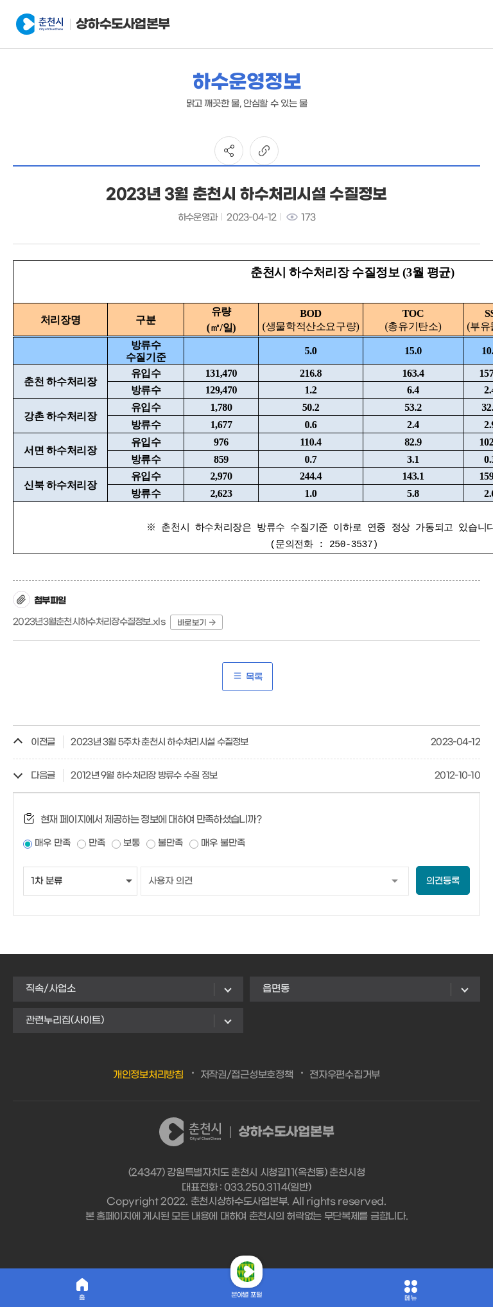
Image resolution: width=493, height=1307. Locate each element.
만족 (97, 843)
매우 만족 (53, 843)
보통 (131, 843)
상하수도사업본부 (79, 24)
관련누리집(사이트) (65, 1020)
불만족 (170, 843)
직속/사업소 (51, 989)
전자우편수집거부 (344, 1075)
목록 (247, 677)
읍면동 (276, 989)
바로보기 (196, 622)
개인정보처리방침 (148, 1075)
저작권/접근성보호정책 (246, 1075)
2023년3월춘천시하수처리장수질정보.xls (89, 622)
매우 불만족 (223, 843)
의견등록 (443, 881)
